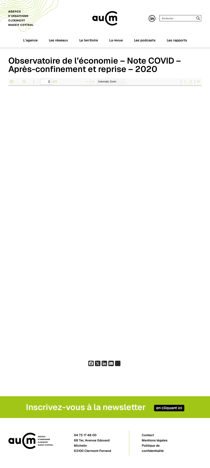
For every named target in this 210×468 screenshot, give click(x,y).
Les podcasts (145, 40)
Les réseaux (58, 40)
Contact (148, 435)
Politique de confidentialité (153, 448)
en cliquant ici (169, 407)
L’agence (30, 40)
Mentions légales (154, 440)
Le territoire (88, 40)
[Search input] (177, 18)
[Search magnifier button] (198, 18)
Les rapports (177, 40)
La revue (116, 40)
